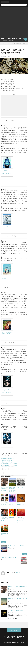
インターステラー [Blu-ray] (7, 226)
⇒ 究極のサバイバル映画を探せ (8, 458)
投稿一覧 (18, 572)
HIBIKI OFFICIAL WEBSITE (12, 38)
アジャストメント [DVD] (6, 445)
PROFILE (13, 636)
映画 (9, 56)
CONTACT (18, 637)
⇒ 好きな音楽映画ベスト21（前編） (9, 463)
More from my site (7, 473)
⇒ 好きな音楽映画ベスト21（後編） (9, 465)
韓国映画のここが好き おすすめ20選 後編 (4, 488)
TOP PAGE (6, 636)
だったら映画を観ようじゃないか (4, 504)
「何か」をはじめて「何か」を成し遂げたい (4, 519)
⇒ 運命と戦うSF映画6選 (6, 460)
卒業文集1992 (12, 517)
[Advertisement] (14, 21)
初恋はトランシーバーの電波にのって (20, 504)
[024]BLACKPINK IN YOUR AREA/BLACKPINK (12, 504)
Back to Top (14, 630)
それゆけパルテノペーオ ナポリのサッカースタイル (20, 520)
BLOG (8, 637)
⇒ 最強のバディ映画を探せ (7, 462)
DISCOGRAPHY (20, 636)
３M (19, 1)
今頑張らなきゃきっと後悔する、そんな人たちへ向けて (12, 489)
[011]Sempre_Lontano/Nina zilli (8, 557)
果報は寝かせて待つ (4, 534)
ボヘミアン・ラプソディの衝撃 (15, 610)
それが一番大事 (20, 487)
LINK (13, 637)
